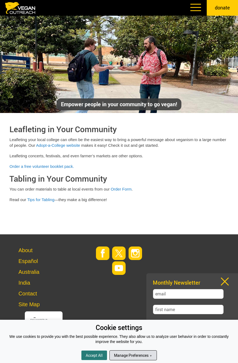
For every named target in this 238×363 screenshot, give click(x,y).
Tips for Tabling (40, 199)
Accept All (94, 355)
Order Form (121, 189)
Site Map (29, 304)
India (24, 283)
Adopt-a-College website (58, 145)
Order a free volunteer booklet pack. (41, 166)
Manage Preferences (133, 355)
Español (28, 261)
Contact (27, 294)
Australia (28, 272)
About (25, 250)
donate (222, 7)
